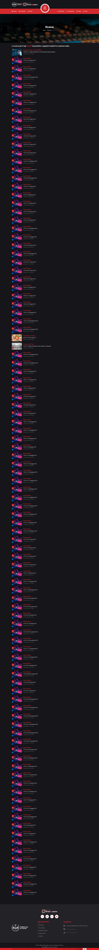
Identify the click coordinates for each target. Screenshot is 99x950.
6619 (76, 932)
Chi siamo (41, 925)
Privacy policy (42, 933)
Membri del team (42, 930)
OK (84, 949)
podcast (49, 30)
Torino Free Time (28, 344)
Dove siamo (41, 928)
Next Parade (27, 58)
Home (44, 30)
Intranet (40, 936)
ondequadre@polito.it (70, 929)
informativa (79, 949)
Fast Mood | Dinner (29, 336)
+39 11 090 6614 (70, 932)
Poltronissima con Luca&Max (32, 50)
